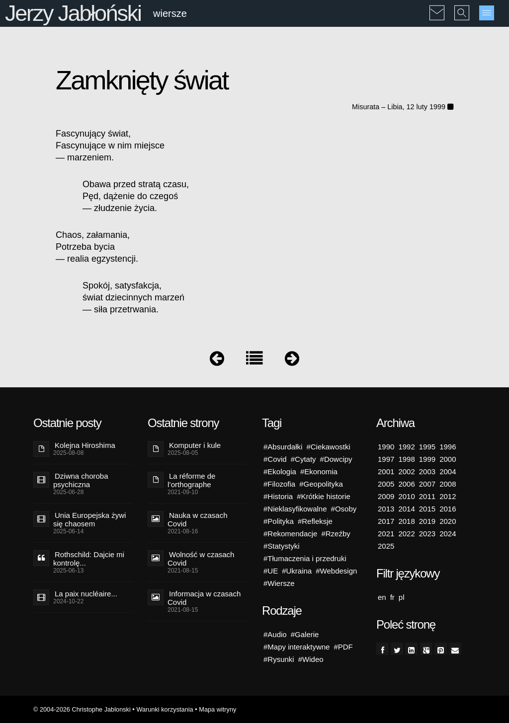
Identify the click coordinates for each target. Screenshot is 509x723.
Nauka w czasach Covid (198, 519)
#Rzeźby (335, 533)
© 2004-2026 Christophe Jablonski (82, 709)
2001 (386, 471)
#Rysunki (278, 659)
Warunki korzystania (164, 709)
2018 (406, 521)
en (382, 597)
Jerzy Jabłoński (73, 13)
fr (392, 597)
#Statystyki (281, 546)
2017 (386, 521)
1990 (386, 446)
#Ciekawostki (328, 446)
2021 (386, 533)
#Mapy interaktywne (296, 647)
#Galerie (305, 634)
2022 (406, 533)
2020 (447, 521)
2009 (386, 496)
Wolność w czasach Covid (201, 558)
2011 (427, 496)
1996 (447, 446)
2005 (386, 484)
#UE (270, 571)
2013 (386, 509)
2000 (447, 459)
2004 (447, 471)
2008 (447, 484)
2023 (427, 533)
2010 (406, 496)
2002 (406, 471)
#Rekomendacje (290, 533)
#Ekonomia (319, 471)
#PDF (343, 647)
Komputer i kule (195, 445)
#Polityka (278, 521)
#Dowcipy (336, 459)
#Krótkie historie (323, 496)
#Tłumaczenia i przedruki (304, 558)
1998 (406, 459)
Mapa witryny (217, 709)
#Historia (278, 496)
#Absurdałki (282, 446)
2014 (406, 509)
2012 (447, 496)
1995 (427, 446)
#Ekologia (279, 471)
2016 (447, 509)
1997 (386, 459)
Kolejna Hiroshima (85, 445)
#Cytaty (303, 459)
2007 (427, 484)
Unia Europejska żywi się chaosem (89, 519)
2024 (447, 533)
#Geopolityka (321, 484)
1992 (406, 446)
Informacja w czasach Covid (204, 597)
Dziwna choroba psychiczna (80, 480)
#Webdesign (336, 571)
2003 (427, 471)
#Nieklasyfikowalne (295, 509)
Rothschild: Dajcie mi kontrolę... (88, 558)
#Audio (275, 634)
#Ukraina (297, 571)
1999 (427, 459)
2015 (427, 509)
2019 (427, 521)
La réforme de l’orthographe (191, 480)
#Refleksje (315, 521)
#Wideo (311, 659)
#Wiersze (279, 583)
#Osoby (344, 509)
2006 (406, 484)
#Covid (275, 459)
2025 (386, 546)
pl (402, 597)
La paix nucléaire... (86, 593)
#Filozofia (279, 484)
